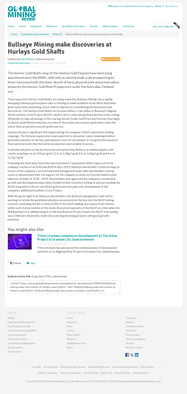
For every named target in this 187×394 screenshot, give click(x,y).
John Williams (28, 59)
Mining (11, 317)
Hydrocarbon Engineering (125, 366)
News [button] (22, 26)
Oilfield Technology (47, 372)
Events (94, 26)
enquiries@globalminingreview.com (142, 381)
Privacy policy (133, 334)
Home (11, 26)
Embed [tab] (15, 263)
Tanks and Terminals (70, 372)
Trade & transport (17, 334)
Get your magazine (166, 26)
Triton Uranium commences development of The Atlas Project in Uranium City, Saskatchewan (77, 237)
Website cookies (134, 347)
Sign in (159, 6)
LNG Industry (147, 366)
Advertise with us (135, 326)
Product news (15, 351)
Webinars (51, 26)
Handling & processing (19, 326)
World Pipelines (141, 372)
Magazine (36, 26)
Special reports (15, 347)
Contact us (172, 6)
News (69, 326)
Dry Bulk (36, 366)
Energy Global (50, 366)
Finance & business (17, 339)
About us (130, 322)
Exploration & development (21, 322)
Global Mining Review (19, 63)
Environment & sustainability (22, 330)
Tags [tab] (31, 263)
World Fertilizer (123, 372)
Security (130, 343)
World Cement (90, 372)
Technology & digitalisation (21, 343)
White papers (110, 26)
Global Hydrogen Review (72, 366)
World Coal (106, 372)
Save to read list (110, 59)
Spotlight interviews (73, 26)
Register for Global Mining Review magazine (130, 6)
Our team (131, 330)
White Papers (73, 334)
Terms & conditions (136, 339)
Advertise (128, 26)
